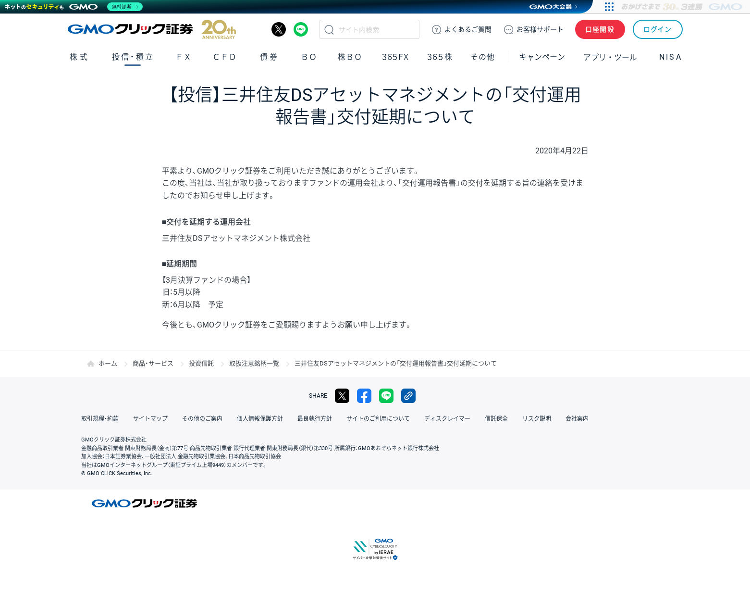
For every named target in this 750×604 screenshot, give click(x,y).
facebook (364, 396)
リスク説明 (536, 418)
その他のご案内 (202, 418)
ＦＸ (183, 57)
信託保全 (496, 418)
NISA (670, 57)
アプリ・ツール (610, 57)
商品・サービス (153, 363)
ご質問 (468, 29)
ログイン (657, 29)
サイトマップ (150, 418)
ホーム (107, 363)
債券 (270, 57)
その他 (482, 57)
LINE (301, 29)
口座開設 (600, 29)
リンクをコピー (408, 396)
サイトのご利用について (378, 418)
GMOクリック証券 (152, 29)
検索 (329, 29)
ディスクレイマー (447, 418)
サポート (540, 29)
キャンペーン (542, 57)
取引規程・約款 (100, 418)
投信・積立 (133, 57)
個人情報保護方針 (260, 418)
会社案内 (577, 418)
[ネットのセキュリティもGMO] (73, 6)
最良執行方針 (314, 418)
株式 (80, 57)
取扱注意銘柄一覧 (254, 363)
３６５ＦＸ (395, 57)
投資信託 (201, 363)
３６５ (440, 57)
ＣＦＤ (224, 57)
